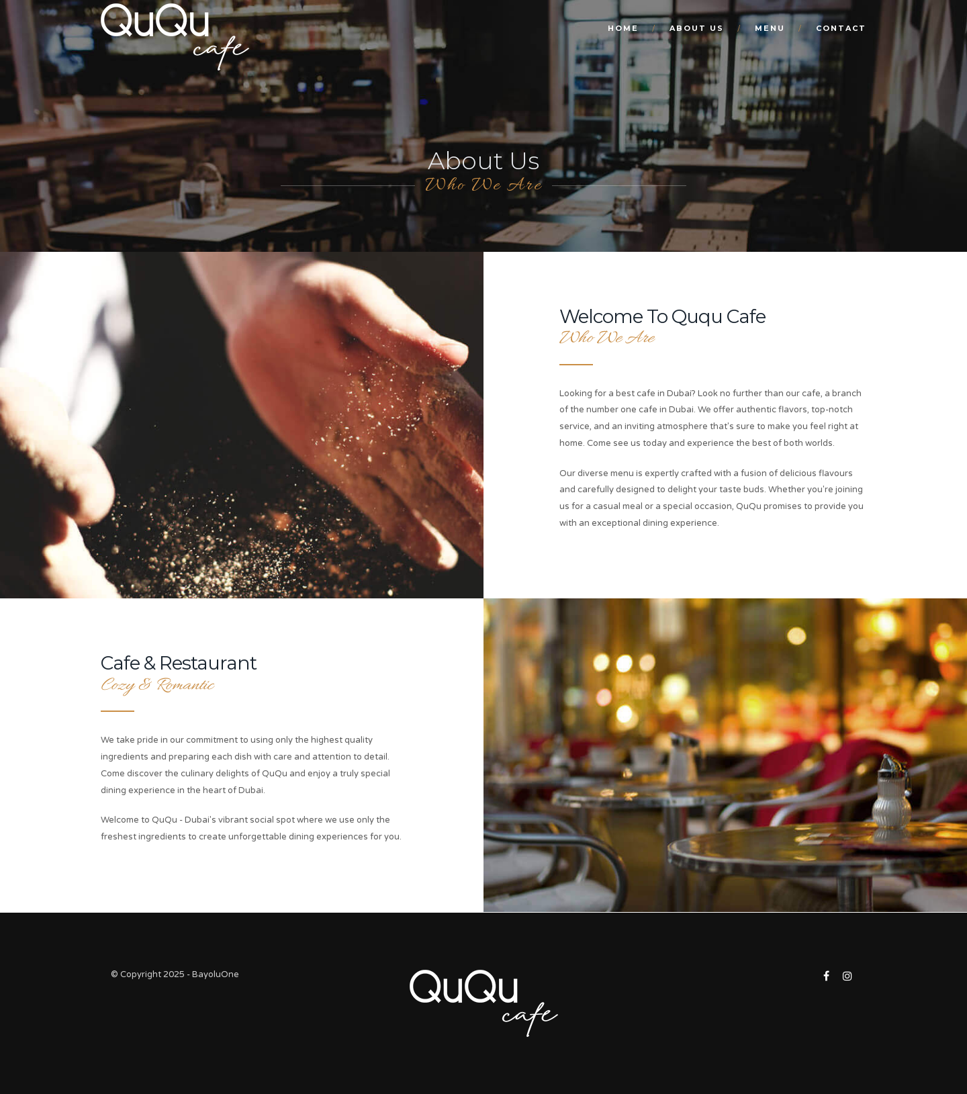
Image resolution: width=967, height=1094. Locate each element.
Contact (841, 28)
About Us (697, 28)
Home (623, 28)
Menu (770, 28)
